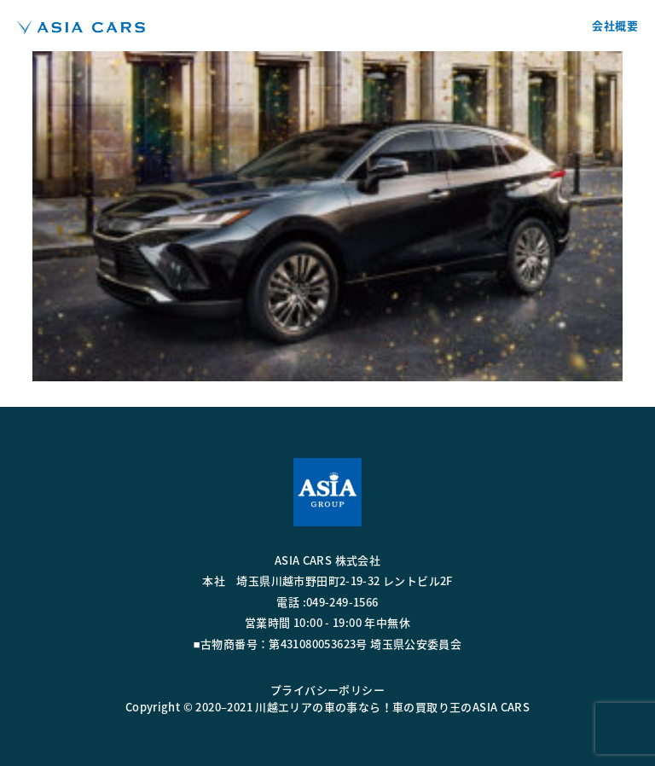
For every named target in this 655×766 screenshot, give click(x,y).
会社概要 (615, 25)
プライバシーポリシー (327, 690)
